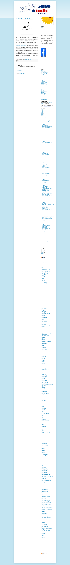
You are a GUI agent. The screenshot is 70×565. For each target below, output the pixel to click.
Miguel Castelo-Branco (44, 84)
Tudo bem (43, 157)
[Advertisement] (45, 63)
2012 (42, 114)
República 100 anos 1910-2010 (45, 501)
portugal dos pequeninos (45, 491)
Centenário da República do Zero (23, 18)
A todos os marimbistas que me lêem (46, 217)
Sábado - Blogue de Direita (45, 526)
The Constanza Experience (45, 454)
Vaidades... (43, 166)
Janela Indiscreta (44, 408)
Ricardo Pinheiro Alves (44, 91)
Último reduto (43, 537)
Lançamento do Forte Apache (45, 282)
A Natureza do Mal (44, 270)
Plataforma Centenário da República (46, 480)
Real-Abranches (44, 499)
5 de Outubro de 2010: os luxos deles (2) (47, 188)
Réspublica (43, 514)
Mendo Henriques (43, 83)
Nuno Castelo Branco (43, 85)
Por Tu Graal (43, 484)
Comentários (43, 553)
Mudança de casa (44, 372)
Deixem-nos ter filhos (44, 336)
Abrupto (43, 278)
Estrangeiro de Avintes (44, 380)
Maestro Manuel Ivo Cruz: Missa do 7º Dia (46, 500)
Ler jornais (43, 494)
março (43, 250)
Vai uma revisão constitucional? (45, 163)
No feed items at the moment (45, 294)
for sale (42, 412)
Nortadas (43, 429)
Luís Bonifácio (43, 81)
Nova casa (43, 331)
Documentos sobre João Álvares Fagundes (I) (47, 528)
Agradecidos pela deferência (45, 190)
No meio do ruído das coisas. (45, 273)
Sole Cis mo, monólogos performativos (46, 271)
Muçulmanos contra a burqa (45, 396)
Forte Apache (43, 387)
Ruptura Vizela (43, 511)
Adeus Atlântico (43, 296)
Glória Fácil (43, 394)
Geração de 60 (43, 392)
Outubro (43, 466)
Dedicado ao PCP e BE (45, 213)
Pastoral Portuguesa (44, 470)
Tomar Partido (43, 529)
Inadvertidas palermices (45, 153)
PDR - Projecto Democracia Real (46, 474)
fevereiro (43, 251)
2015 (42, 111)
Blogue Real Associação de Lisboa (46, 313)
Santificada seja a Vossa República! (46, 120)
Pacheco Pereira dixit (44, 227)
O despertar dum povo (44, 181)
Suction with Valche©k (44, 524)
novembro (43, 118)
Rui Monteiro (42, 92)
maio (42, 248)
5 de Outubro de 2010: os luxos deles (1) (47, 193)
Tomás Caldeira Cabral (44, 95)
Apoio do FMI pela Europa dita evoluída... (46, 269)
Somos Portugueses (44, 521)
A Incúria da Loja (44, 268)
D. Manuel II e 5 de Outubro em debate (46, 496)
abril (42, 249)
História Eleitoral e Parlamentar (45, 399)
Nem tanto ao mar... (44, 427)
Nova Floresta (43, 434)
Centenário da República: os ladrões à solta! (47, 214)
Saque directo (43, 183)
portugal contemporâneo (45, 489)
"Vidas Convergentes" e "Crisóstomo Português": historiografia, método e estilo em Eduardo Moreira (47, 415)
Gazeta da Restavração (44, 391)
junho (43, 247)
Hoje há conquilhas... (44, 400)
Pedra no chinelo (44, 475)
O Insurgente (43, 448)
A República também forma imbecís (46, 228)
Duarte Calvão (43, 70)
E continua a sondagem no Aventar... (46, 129)
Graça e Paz (43, 386)
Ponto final (43, 275)
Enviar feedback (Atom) (22, 73)
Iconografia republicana (45, 207)
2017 (42, 109)
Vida (42, 417)
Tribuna (42, 532)
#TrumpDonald (43, 280)
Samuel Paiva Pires (43, 93)
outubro (43, 119)
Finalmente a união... (44, 150)
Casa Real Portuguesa (44, 323)
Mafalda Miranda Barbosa (44, 82)
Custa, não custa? (44, 229)
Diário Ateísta (43, 360)
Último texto (43, 430)
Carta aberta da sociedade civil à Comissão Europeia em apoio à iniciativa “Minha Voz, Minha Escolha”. (47, 505)
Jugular (42, 411)
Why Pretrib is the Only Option (45, 469)
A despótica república (44, 187)
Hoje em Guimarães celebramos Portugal (47, 241)
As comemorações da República (46, 225)
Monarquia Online (44, 426)
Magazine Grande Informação (45, 420)
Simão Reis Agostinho (43, 94)
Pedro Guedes (43, 89)
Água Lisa (43, 535)
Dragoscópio (43, 361)
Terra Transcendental (44, 527)
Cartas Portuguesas (44, 321)
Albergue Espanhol (44, 281)
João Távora (43, 409)
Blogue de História (44, 311)
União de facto (43, 533)
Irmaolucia (43, 406)
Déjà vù (42, 305)
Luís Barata (42, 80)
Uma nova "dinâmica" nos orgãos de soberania (47, 182)
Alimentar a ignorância (44, 226)
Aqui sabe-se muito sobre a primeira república (47, 232)
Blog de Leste (43, 309)
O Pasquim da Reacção (44, 455)
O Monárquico (43, 452)
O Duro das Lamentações (45, 445)
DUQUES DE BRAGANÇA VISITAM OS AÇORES (47, 384)
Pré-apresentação (44, 467)
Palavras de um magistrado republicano (46, 122)
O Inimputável (43, 447)
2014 (42, 112)
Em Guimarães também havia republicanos (47, 230)
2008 (42, 254)
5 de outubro (20, 61)
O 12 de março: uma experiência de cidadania (47, 312)
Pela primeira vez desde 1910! (45, 208)
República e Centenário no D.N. (45, 144)
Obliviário (43, 458)
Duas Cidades (43, 363)
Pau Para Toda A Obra (44, 472)
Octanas (43, 460)
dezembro (43, 117)
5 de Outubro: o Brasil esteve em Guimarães (47, 221)
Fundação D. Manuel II (44, 390)
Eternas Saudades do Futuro (45, 381)
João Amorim (42, 74)
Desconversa (43, 358)
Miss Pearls (43, 424)
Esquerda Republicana (44, 376)
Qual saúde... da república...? (45, 175)
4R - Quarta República (44, 262)
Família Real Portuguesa (45, 383)
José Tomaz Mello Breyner (44, 72)
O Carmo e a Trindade (44, 443)
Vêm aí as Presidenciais (45, 125)
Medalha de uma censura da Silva (46, 198)
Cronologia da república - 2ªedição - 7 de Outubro (48, 222)
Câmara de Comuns (44, 351)
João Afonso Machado (44, 73)
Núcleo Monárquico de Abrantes (46, 436)
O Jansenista (43, 450)
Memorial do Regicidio (44, 423)
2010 (42, 116)
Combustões (43, 339)
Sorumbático (43, 522)
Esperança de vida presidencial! (46, 194)
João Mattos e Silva (43, 75)
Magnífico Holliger (44, 419)
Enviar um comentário (19, 70)
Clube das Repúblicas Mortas (45, 335)
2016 (42, 110)
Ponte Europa (43, 482)
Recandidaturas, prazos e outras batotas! (47, 126)
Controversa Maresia (44, 343)
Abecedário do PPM (44, 277)
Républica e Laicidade (44, 513)
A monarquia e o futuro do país (45, 206)
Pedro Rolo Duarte (44, 478)
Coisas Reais (43, 337)
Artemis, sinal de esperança (45, 410)
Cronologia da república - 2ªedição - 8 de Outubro (48, 216)
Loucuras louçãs (44, 215)
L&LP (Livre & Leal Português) (45, 413)
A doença (43, 298)
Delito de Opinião (44, 356)
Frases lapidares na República (45, 180)
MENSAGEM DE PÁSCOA (45, 382)
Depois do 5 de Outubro (45, 231)
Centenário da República (24, 61)
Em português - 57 (44, 338)
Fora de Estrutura (44, 385)
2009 (42, 253)
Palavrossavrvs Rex (44, 468)
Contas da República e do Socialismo (46, 121)
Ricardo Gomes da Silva (44, 90)
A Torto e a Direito (44, 274)
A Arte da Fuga (43, 264)
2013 (42, 113)
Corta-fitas (43, 345)
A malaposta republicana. (45, 189)
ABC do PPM (43, 276)
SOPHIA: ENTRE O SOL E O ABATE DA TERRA (47, 507)
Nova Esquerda (43, 431)
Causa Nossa (43, 326)
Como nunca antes (44, 203)
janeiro (43, 252)
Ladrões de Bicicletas (44, 416)
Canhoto (43, 319)
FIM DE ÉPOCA (43, 310)
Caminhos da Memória (44, 317)
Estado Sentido (43, 378)
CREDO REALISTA (44, 498)
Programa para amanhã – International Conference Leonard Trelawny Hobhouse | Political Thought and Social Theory (46, 517)
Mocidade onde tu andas (45, 186)
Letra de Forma (43, 418)
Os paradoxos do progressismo (45, 393)
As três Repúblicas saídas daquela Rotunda (21, 45)
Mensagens (43, 552)
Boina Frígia (43, 315)
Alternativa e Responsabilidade (45, 286)
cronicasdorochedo (44, 347)
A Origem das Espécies (44, 272)
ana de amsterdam (44, 288)
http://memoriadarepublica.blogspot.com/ (46, 502)
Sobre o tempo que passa (45, 519)
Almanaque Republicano (45, 283)
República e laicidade (44, 503)
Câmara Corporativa (44, 349)
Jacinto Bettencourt (43, 71)
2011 (42, 115)
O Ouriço (43, 453)
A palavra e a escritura (44, 362)
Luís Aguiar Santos (43, 79)
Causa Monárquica (44, 324)
